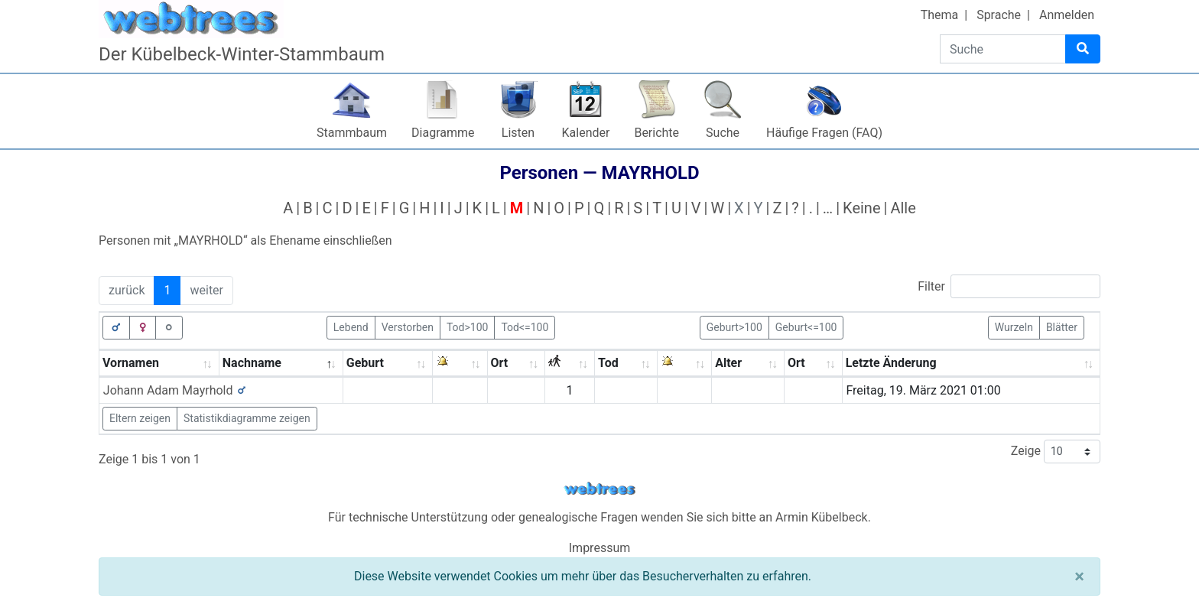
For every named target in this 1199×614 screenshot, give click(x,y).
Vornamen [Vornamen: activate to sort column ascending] (130, 363)
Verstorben (408, 326)
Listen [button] (518, 132)
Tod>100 (467, 326)
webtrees (599, 489)
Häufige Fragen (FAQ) (824, 132)
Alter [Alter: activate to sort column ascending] (728, 363)
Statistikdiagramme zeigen (247, 418)
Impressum (600, 548)
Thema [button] (940, 15)
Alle (902, 208)
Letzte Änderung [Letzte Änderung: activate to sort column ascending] (891, 363)
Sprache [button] (998, 15)
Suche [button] (722, 132)
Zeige (1055, 451)
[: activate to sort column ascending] (460, 363)
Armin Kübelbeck (821, 517)
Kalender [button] (586, 132)
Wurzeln (1014, 326)
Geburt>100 (734, 326)
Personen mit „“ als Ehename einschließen (245, 240)
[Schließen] (1079, 576)
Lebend (351, 326)
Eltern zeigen (140, 418)
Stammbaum (352, 132)
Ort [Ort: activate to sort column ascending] (500, 363)
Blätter (1061, 326)
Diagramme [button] (442, 132)
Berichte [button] (656, 132)
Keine (861, 208)
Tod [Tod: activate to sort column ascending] (608, 363)
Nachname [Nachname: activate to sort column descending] (252, 363)
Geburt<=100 (806, 326)
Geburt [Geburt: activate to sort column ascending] (365, 363)
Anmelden (1066, 15)
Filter (1009, 286)
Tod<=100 (524, 326)
